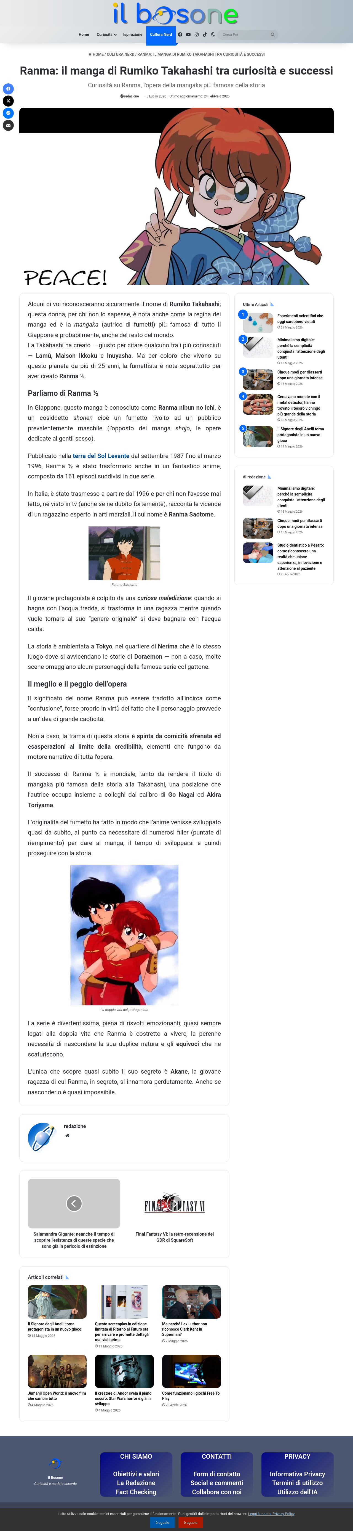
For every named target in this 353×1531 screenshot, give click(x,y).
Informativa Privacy (297, 1474)
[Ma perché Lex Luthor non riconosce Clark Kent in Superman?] (191, 1301)
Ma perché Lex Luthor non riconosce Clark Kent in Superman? (184, 1329)
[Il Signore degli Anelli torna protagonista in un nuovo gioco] (57, 1301)
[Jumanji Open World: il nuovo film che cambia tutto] (57, 1371)
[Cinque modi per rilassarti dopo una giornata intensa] (258, 379)
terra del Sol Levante (101, 455)
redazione (131, 96)
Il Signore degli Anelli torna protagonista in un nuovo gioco (300, 435)
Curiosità (105, 34)
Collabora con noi (217, 1492)
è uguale (162, 1523)
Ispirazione (132, 34)
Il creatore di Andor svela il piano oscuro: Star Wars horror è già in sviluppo (123, 1398)
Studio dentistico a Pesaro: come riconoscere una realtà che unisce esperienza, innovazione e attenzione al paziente (300, 557)
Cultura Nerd (161, 34)
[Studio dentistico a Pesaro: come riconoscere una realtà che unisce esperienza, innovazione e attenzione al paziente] (258, 552)
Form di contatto (216, 1474)
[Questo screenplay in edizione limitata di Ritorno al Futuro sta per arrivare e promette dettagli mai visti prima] (124, 1301)
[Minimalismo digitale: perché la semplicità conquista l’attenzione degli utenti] (258, 347)
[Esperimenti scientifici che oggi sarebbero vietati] (258, 323)
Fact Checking (136, 1492)
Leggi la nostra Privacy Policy (271, 1514)
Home (84, 34)
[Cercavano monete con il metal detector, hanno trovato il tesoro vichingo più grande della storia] (258, 404)
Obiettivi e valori (136, 1474)
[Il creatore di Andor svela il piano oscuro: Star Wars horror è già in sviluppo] (124, 1371)
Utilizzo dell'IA (297, 1492)
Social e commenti (217, 1483)
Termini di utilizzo (297, 1483)
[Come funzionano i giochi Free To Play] (191, 1371)
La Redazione (136, 1483)
